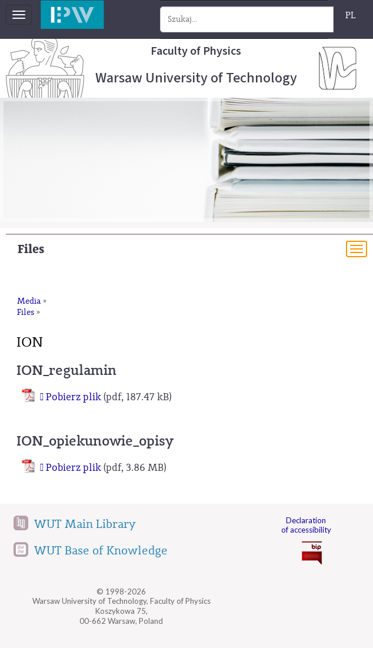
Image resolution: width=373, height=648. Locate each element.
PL (350, 15)
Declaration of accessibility (306, 525)
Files (31, 249)
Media (29, 301)
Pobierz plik (73, 397)
